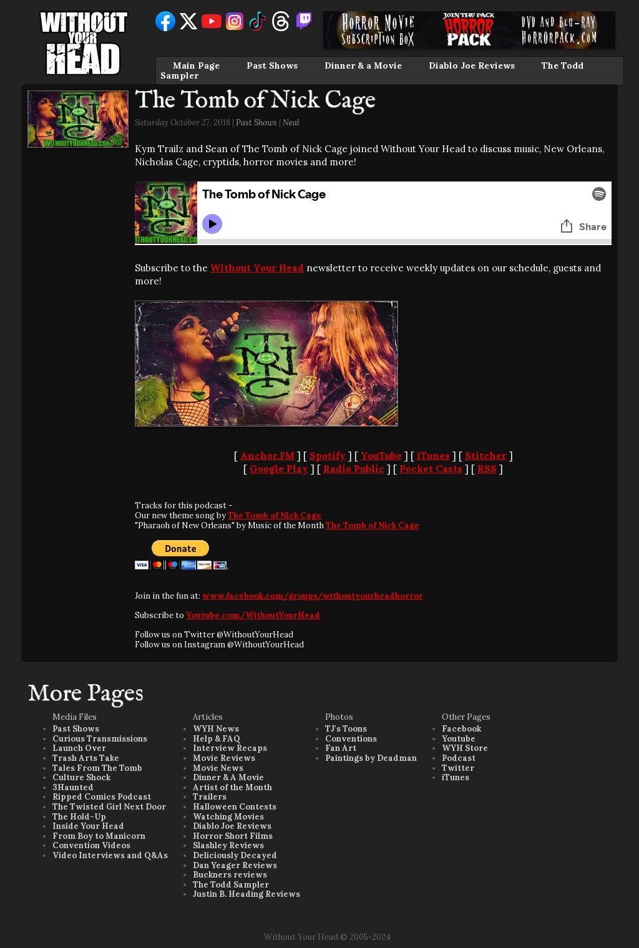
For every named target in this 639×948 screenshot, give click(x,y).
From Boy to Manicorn (98, 836)
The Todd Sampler (231, 884)
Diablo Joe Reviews (472, 65)
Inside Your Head (88, 826)
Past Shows (272, 65)
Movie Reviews (224, 758)
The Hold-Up (79, 816)
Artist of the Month (232, 787)
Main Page (196, 65)
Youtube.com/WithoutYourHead (253, 615)
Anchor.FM (267, 456)
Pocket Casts (430, 469)
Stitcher (486, 456)
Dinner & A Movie (228, 777)
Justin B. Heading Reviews (246, 894)
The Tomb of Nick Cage (274, 515)
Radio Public (353, 469)
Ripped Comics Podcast (101, 796)
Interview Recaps (230, 748)
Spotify (328, 456)
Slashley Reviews (228, 845)
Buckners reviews (230, 874)
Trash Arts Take (85, 758)
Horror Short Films (233, 836)
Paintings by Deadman (371, 758)
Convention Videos (91, 845)
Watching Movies (228, 816)
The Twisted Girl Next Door (109, 806)
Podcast (459, 758)
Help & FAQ (216, 738)
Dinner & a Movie (363, 65)
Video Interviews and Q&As (110, 855)
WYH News (216, 728)
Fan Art (340, 748)
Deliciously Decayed (235, 855)
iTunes (433, 456)
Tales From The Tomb (97, 768)
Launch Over (79, 748)
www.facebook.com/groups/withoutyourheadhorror (312, 596)
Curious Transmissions (99, 738)
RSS (487, 469)
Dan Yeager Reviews (235, 865)
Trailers (210, 796)
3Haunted (73, 787)
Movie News (218, 768)
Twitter (458, 768)
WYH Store (465, 748)
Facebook (461, 728)
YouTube (381, 456)
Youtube (459, 738)
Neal (291, 122)
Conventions (351, 738)
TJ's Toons (346, 728)
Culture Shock (81, 777)
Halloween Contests (234, 806)
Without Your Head (257, 268)
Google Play (279, 469)
